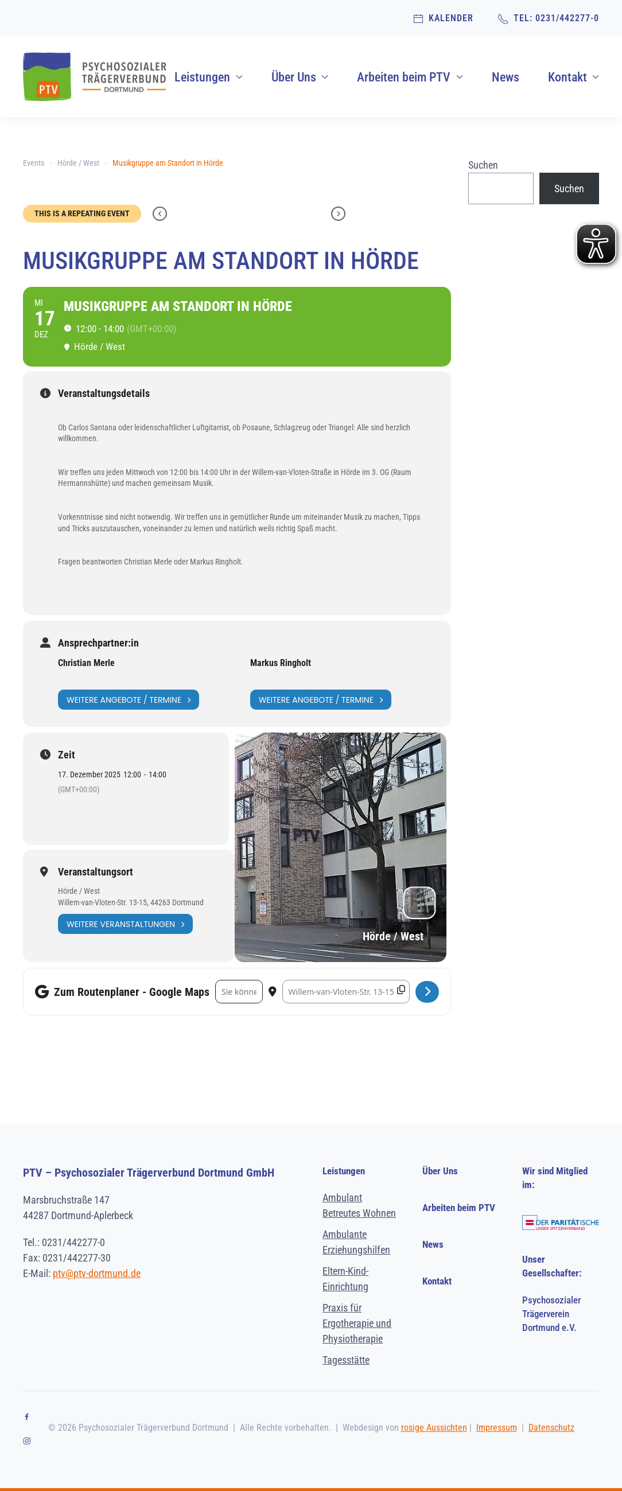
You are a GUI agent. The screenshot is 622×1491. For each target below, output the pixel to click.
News (505, 77)
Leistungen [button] (208, 77)
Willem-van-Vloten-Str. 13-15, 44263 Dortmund (131, 902)
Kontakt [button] (574, 77)
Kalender (443, 19)
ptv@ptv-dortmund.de (97, 1273)
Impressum (496, 1427)
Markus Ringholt (280, 662)
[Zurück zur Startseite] (94, 77)
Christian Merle (86, 662)
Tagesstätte (346, 1360)
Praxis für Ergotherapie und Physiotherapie (356, 1323)
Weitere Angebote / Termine (129, 699)
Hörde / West (79, 891)
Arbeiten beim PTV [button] (410, 77)
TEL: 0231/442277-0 (548, 19)
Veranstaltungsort (95, 872)
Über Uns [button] (300, 77)
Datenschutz (551, 1427)
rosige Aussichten (434, 1427)
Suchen (483, 165)
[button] (601, 1417)
